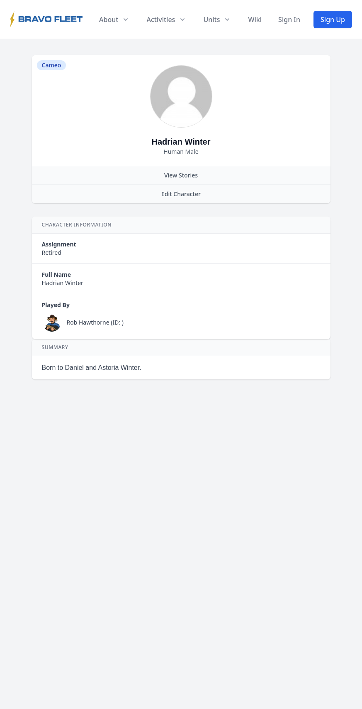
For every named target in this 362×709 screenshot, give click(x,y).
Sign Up (333, 19)
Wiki (255, 19)
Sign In (289, 19)
